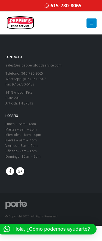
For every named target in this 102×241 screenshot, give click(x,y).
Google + (20, 171)
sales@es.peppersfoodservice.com (33, 65)
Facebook (10, 171)
